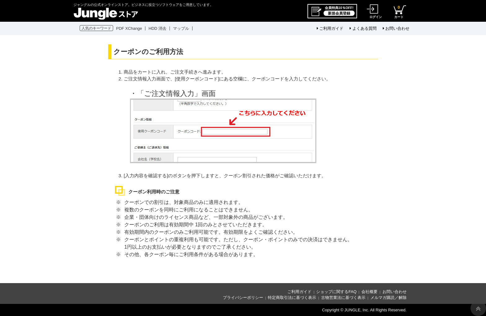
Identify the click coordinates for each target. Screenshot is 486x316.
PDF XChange (129, 28)
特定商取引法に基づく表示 (292, 297)
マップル (181, 28)
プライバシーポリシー (243, 297)
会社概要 (369, 291)
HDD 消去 (157, 28)
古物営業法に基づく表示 (343, 297)
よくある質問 (363, 28)
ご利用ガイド (330, 28)
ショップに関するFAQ (336, 291)
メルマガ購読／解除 (388, 297)
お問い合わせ (396, 28)
